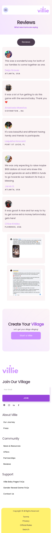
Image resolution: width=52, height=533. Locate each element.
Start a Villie (26, 335)
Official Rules (26, 525)
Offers (6, 452)
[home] (43, 9)
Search (26, 529)
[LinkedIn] (14, 405)
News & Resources (11, 446)
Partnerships (9, 458)
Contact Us (8, 493)
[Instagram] (9, 405)
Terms (26, 516)
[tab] (26, 43)
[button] (5, 9)
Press (5, 428)
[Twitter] (4, 405)
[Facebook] (18, 405)
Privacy (25, 521)
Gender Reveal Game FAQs (16, 487)
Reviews (7, 464)
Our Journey (9, 422)
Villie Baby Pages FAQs (13, 481)
